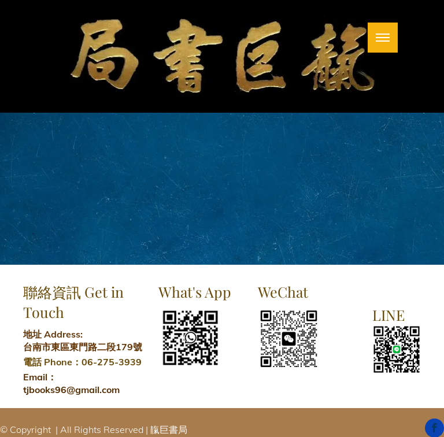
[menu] (383, 38)
